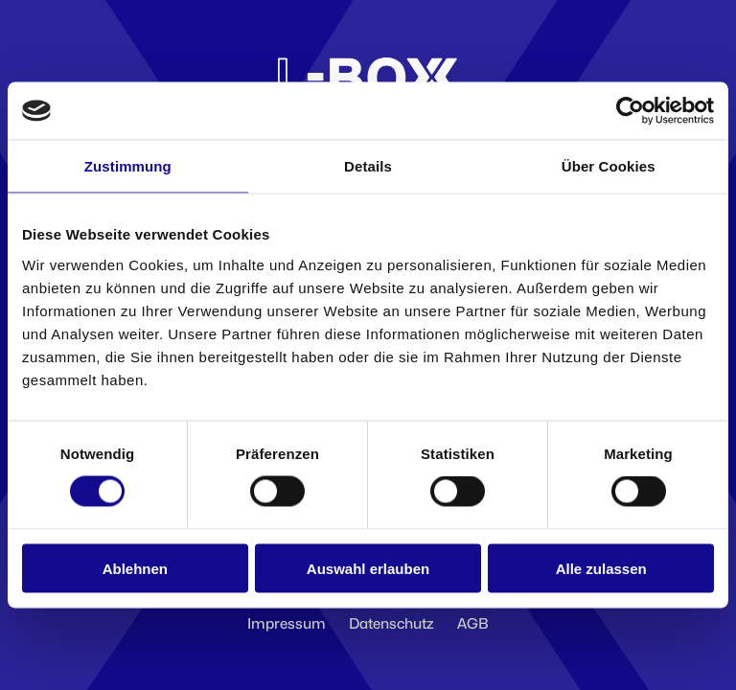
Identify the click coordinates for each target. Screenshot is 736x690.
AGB (473, 623)
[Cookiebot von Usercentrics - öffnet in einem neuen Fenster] (630, 111)
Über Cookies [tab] (609, 166)
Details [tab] (368, 166)
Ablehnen (135, 568)
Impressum (286, 623)
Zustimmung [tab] (128, 166)
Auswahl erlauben (368, 568)
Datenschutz (391, 623)
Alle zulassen (601, 568)
